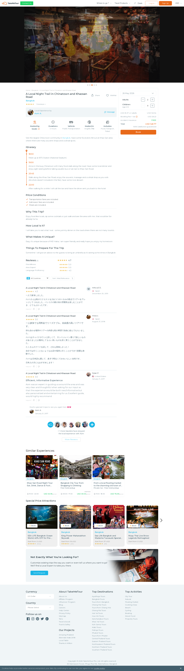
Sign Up (165, 3)
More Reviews (71, 439)
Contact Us (26, 3)
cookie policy (99, 669)
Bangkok (66, 138)
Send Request (39, 573)
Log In (151, 3)
